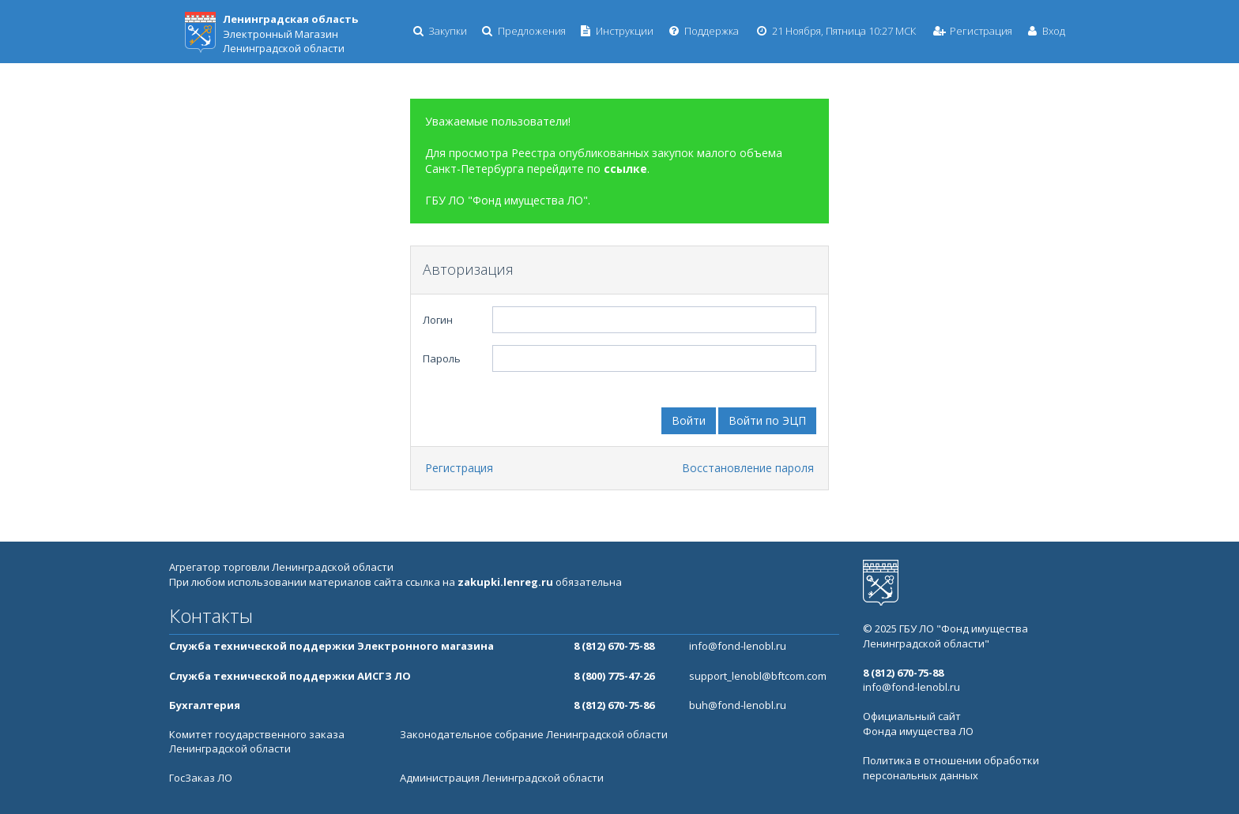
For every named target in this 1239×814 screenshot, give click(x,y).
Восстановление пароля (748, 467)
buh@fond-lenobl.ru (737, 705)
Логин (438, 320)
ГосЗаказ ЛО (200, 778)
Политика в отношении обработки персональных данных (951, 767)
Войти (689, 420)
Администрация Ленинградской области (502, 778)
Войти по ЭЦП (767, 420)
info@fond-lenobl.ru (737, 646)
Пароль (442, 358)
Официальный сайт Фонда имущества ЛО (918, 723)
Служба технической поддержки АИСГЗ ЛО (290, 676)
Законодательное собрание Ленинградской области (534, 734)
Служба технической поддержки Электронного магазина (331, 646)
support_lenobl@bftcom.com (758, 676)
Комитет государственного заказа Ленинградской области (257, 741)
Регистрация (459, 467)
